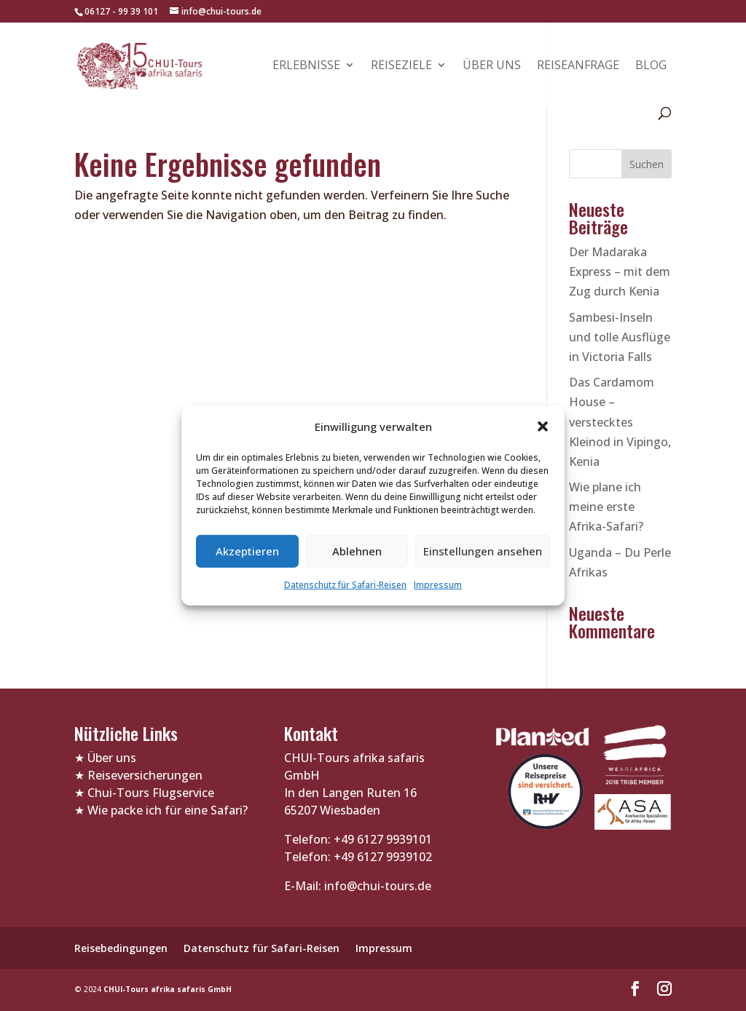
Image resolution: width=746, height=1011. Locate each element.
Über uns (492, 66)
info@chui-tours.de (376, 886)
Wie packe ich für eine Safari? (167, 810)
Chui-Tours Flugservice (150, 793)
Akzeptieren (247, 551)
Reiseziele (401, 66)
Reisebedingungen (121, 948)
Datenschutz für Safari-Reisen (345, 585)
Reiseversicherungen (145, 775)
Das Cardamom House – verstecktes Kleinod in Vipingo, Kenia (620, 421)
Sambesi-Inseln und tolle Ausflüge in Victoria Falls (619, 337)
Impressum (438, 585)
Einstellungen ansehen (482, 551)
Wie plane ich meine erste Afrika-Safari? (606, 506)
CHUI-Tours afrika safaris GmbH (167, 989)
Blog (651, 66)
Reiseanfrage (578, 66)
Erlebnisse (306, 66)
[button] (542, 426)
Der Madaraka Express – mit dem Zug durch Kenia (619, 271)
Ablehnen (357, 551)
